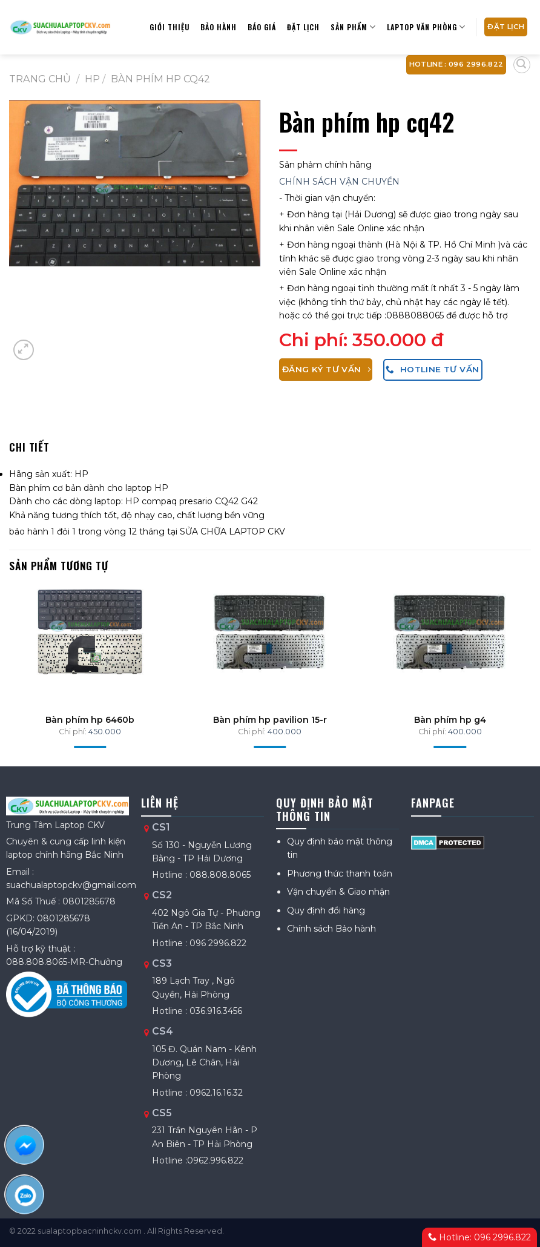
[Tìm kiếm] (521, 64)
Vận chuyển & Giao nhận (338, 891)
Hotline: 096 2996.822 (479, 1237)
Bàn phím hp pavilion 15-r (270, 719)
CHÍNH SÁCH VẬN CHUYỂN (339, 181)
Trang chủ (40, 79)
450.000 (104, 731)
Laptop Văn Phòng (426, 27)
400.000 (284, 731)
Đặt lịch (303, 27)
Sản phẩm (353, 27)
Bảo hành (218, 27)
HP (92, 79)
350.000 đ (398, 340)
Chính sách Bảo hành (331, 928)
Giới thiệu (169, 27)
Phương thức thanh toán (339, 873)
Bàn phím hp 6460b (89, 719)
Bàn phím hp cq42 (160, 79)
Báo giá (262, 27)
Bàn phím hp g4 (450, 719)
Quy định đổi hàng (326, 910)
